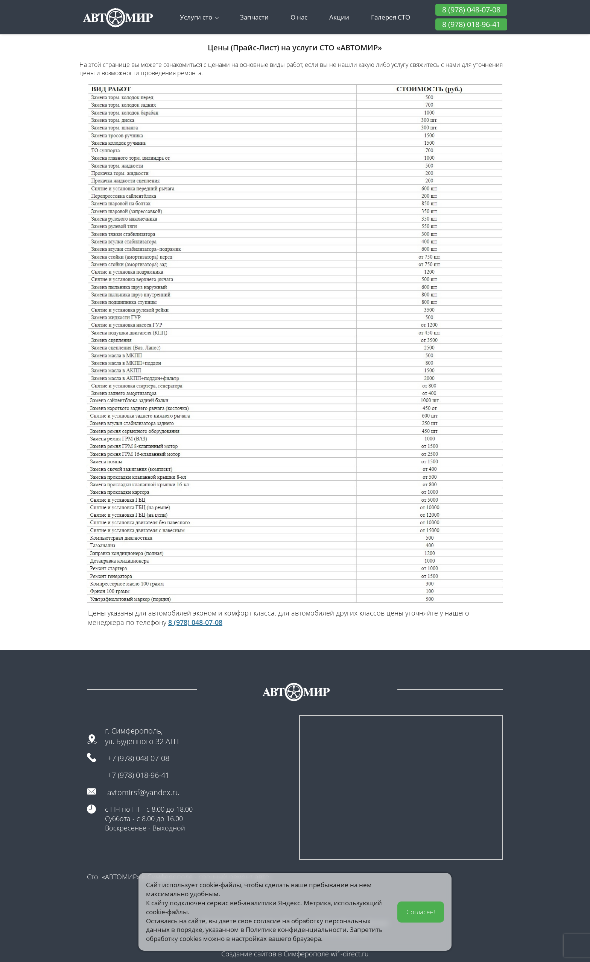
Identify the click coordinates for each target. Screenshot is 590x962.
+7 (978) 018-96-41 (138, 775)
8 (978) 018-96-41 (471, 24)
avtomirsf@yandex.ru (143, 792)
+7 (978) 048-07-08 (138, 758)
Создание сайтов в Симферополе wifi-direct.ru (295, 953)
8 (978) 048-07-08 (471, 10)
